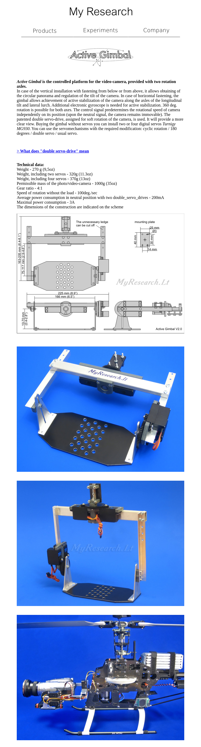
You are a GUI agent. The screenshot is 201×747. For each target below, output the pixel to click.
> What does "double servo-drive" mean (53, 151)
